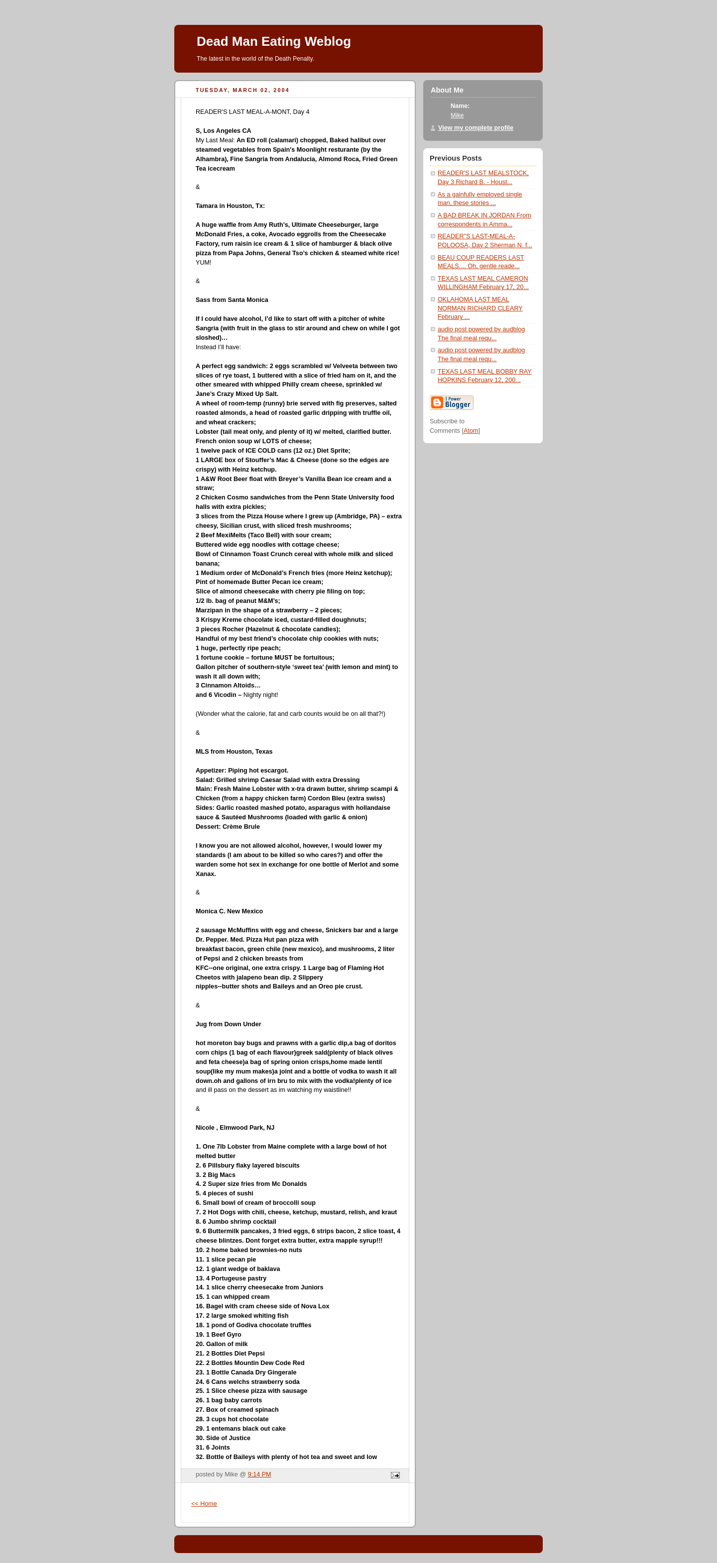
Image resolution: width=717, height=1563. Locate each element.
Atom (471, 430)
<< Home (204, 1503)
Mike (457, 115)
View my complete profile (475, 127)
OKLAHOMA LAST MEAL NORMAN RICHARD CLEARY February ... (480, 308)
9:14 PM (259, 1474)
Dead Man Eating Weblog (274, 41)
